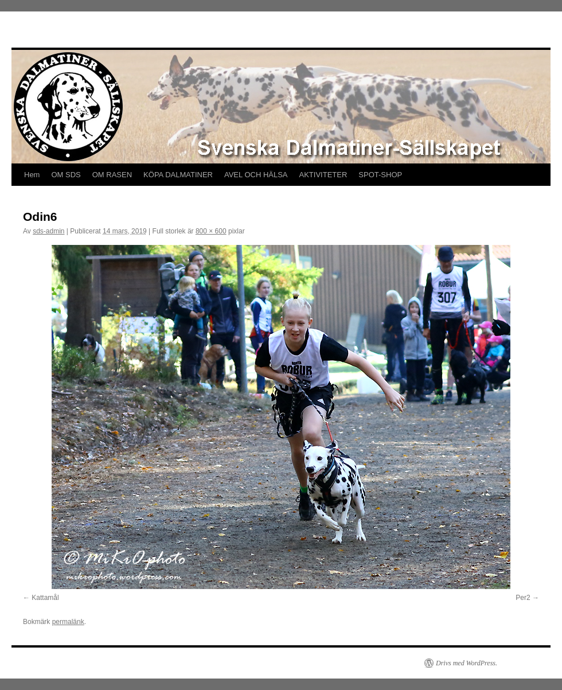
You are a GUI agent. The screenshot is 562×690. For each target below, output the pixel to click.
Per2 (523, 598)
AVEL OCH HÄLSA (256, 174)
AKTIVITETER (323, 174)
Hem (32, 174)
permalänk (68, 622)
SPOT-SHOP (380, 174)
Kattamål (45, 598)
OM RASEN (112, 174)
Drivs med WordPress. (466, 663)
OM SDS (65, 174)
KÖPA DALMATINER (178, 174)
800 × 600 (211, 231)
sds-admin (48, 231)
